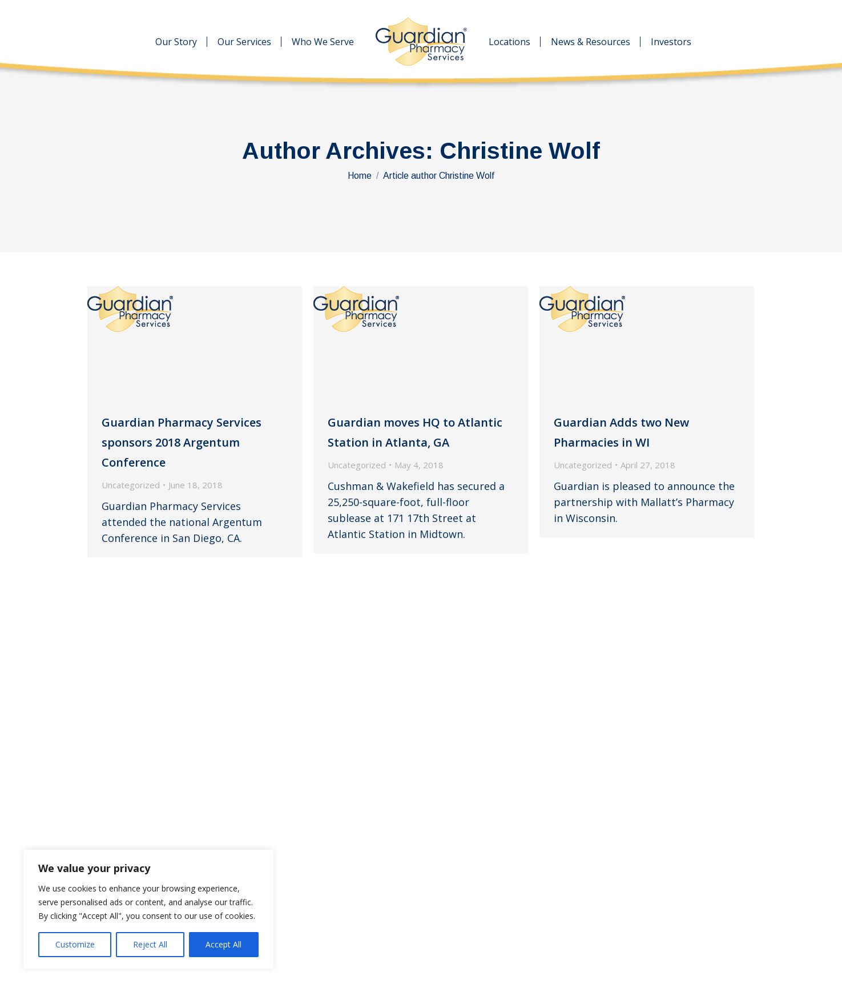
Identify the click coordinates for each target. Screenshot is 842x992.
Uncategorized (131, 485)
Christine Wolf (520, 151)
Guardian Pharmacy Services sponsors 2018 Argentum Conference (181, 442)
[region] (148, 909)
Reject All (150, 944)
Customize (75, 944)
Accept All (223, 944)
